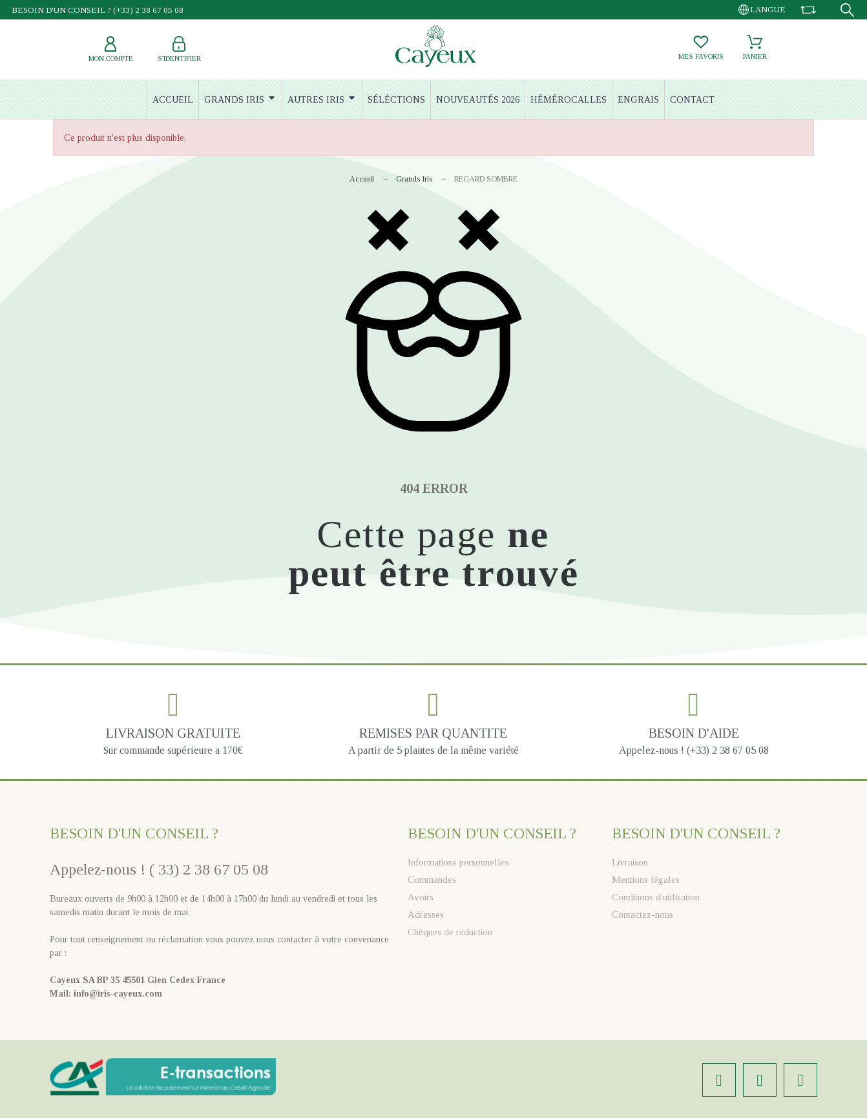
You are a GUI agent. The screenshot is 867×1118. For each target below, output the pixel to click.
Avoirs (421, 897)
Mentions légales (646, 880)
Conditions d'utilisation (656, 897)
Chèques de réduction (450, 932)
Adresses (426, 914)
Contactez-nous (642, 914)
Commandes (432, 880)
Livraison (630, 862)
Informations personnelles (458, 862)
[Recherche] (847, 10)
